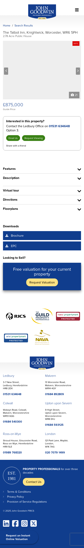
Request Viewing (33, 138)
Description (11, 178)
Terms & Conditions (19, 491)
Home (6, 25)
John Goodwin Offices (39, 369)
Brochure (17, 235)
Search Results (23, 25)
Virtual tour (11, 190)
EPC (14, 246)
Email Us (13, 138)
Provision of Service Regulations (27, 501)
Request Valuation (42, 282)
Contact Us (33, 482)
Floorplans (10, 208)
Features (9, 168)
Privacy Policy (15, 496)
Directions (10, 199)
